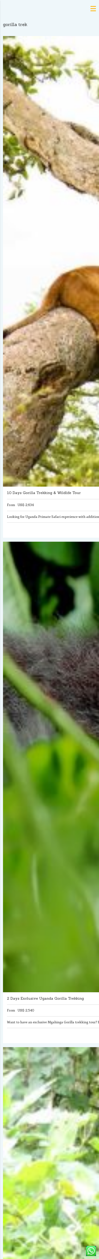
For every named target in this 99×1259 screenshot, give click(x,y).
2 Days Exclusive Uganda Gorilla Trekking (45, 998)
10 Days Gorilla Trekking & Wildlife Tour (44, 492)
